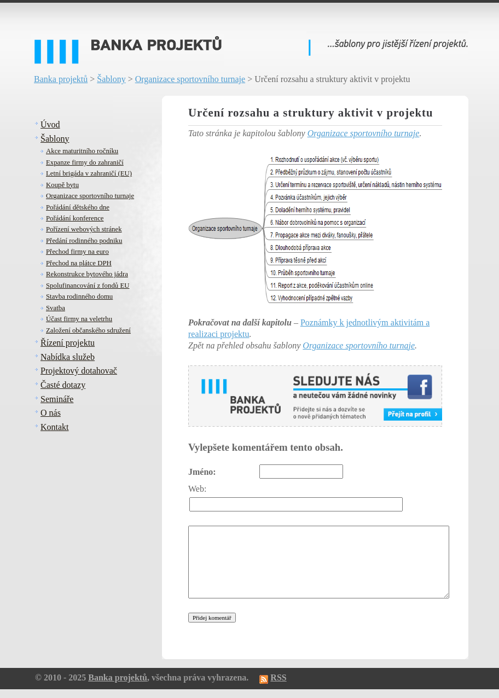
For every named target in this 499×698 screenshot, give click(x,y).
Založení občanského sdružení (88, 330)
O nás (50, 412)
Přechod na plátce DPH (79, 263)
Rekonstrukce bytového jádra (87, 274)
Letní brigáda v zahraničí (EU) (89, 173)
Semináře (56, 399)
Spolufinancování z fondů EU (87, 285)
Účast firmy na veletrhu (79, 319)
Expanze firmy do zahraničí (85, 162)
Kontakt (54, 427)
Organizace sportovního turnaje (190, 79)
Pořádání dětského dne (77, 207)
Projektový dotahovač (78, 370)
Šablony (111, 79)
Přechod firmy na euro (77, 251)
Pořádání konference (75, 218)
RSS (278, 677)
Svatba (55, 308)
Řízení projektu (67, 342)
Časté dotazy (62, 384)
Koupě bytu (62, 185)
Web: (197, 488)
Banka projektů (61, 79)
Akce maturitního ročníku (82, 151)
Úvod (50, 124)
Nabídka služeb (67, 357)
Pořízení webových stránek (84, 229)
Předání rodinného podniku (84, 241)
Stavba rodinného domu (79, 296)
